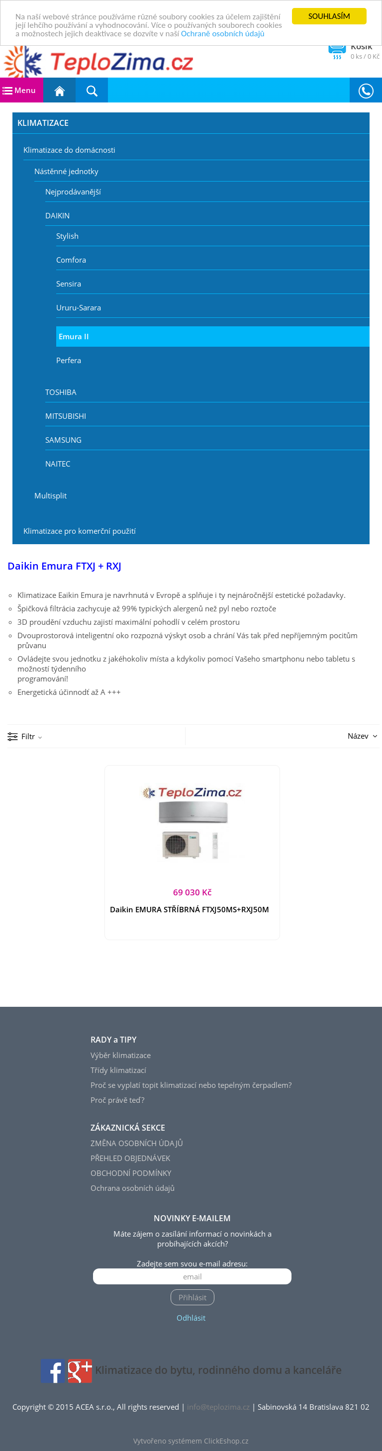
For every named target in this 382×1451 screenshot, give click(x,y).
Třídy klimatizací (118, 1070)
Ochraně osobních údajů (223, 33)
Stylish (67, 236)
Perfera (68, 360)
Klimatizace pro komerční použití (79, 531)
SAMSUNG (63, 440)
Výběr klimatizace (121, 1055)
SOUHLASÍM (329, 16)
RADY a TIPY (113, 1039)
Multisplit (50, 495)
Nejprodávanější (73, 191)
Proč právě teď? (117, 1100)
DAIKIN (57, 215)
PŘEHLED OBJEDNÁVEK (130, 1158)
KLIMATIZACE (43, 122)
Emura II (74, 336)
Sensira (68, 284)
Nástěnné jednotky (66, 171)
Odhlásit (191, 1318)
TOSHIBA (61, 392)
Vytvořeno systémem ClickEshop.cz (191, 1441)
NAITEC (57, 464)
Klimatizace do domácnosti (69, 150)
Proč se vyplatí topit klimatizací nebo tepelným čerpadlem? (191, 1085)
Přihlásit (192, 1297)
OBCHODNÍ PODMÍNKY (131, 1173)
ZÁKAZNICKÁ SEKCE (128, 1127)
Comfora (71, 260)
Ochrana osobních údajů (133, 1188)
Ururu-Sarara (78, 307)
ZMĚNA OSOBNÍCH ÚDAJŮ (137, 1143)
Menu (19, 90)
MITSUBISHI (65, 416)
